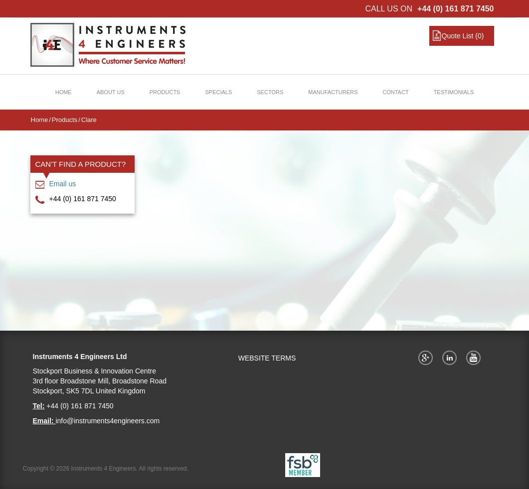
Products (165, 92)
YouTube (475, 357)
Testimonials (454, 92)
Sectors (270, 92)
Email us (62, 184)
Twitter (451, 357)
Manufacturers (332, 92)
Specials (218, 92)
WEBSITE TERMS (267, 358)
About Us (111, 92)
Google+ (427, 357)
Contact (395, 92)
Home (63, 92)
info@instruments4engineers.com (107, 421)
